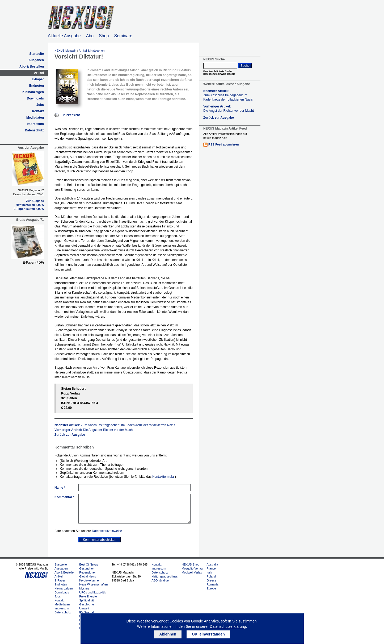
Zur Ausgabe (35, 200)
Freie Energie (88, 596)
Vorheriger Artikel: (93, 430)
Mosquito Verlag (192, 568)
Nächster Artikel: (114, 425)
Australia (212, 564)
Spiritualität (86, 600)
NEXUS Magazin (65, 50)
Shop (104, 36)
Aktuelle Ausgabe (64, 36)
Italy (209, 572)
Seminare (123, 36)
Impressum (35, 124)
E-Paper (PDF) (33, 262)
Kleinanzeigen (33, 92)
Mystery (84, 588)
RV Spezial (86, 612)
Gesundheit (86, 568)
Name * (59, 487)
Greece (211, 580)
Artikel (39, 73)
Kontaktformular (163, 477)
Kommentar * (64, 497)
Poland (211, 576)
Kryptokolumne (89, 580)
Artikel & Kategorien (91, 50)
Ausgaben (36, 60)
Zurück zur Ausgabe (69, 435)
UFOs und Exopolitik (92, 592)
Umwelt (84, 608)
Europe (211, 588)
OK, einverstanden (208, 634)
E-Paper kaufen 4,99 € (29, 208)
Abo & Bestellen (31, 66)
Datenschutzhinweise (107, 531)
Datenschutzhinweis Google (219, 74)
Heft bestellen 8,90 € (30, 204)
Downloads (35, 98)
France (211, 568)
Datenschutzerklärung (228, 626)
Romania (212, 584)
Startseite (36, 54)
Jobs (40, 105)
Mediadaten (35, 117)
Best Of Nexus (88, 564)
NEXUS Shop (191, 564)
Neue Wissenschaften (93, 584)
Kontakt (38, 111)
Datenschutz (34, 130)
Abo (90, 36)
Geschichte (86, 604)
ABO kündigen (160, 580)
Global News (87, 576)
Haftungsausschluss (164, 576)
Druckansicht (70, 115)
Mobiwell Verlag (192, 572)
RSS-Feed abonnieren (223, 144)
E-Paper (38, 79)
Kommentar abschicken (99, 540)
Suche (245, 66)
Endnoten (36, 86)
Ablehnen (167, 634)
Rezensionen (87, 572)
